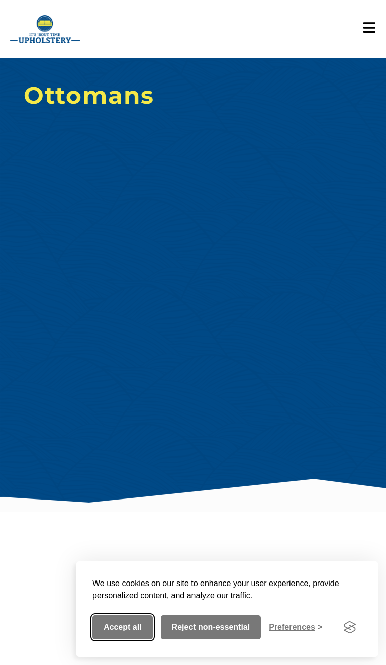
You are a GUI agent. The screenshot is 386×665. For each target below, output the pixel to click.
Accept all (123, 627)
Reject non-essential (211, 627)
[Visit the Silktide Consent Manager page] (350, 627)
